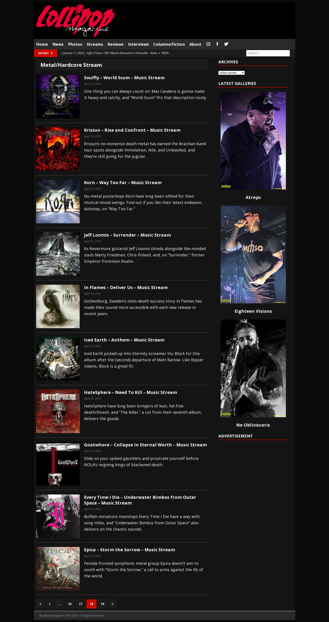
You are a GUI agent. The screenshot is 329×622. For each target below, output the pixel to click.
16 (69, 604)
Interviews (138, 44)
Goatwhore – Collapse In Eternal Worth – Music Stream (145, 445)
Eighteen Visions (253, 311)
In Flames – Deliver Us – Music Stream (126, 287)
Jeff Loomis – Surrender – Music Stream (127, 235)
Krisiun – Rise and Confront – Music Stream (132, 130)
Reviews (115, 44)
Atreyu (253, 197)
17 (80, 604)
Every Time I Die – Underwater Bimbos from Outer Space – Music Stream (140, 500)
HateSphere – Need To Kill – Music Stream (130, 392)
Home (42, 44)
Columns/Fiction (169, 44)
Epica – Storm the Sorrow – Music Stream (129, 550)
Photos (75, 44)
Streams (95, 44)
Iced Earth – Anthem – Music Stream (124, 340)
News (57, 44)
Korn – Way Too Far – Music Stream (123, 182)
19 (102, 604)
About (195, 44)
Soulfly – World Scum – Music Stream (124, 78)
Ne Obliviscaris (253, 425)
